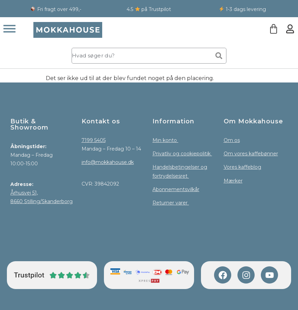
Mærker (233, 181)
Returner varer (170, 203)
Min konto (165, 140)
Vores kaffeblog (242, 167)
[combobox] (140, 55)
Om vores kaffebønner (251, 154)
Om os (232, 140)
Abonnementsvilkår (175, 189)
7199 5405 (94, 140)
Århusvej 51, (24, 193)
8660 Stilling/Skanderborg (41, 201)
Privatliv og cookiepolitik (182, 154)
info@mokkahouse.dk (108, 162)
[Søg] (219, 55)
